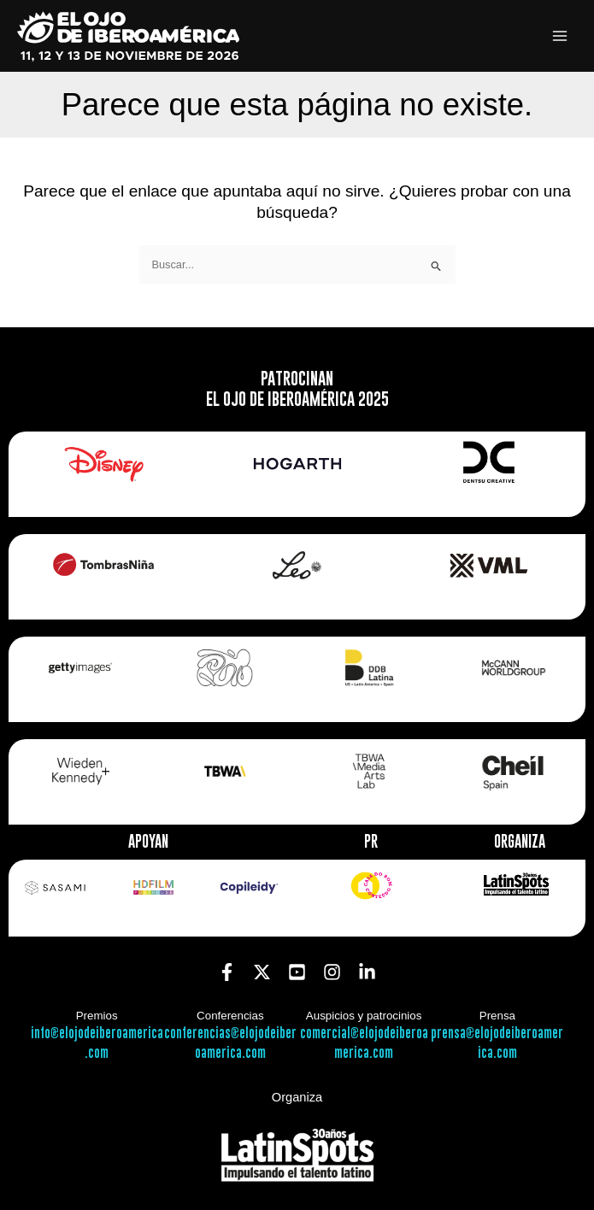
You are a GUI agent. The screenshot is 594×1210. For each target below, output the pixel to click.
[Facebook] (227, 972)
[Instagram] (332, 972)
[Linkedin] (367, 972)
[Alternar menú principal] (560, 36)
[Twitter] (262, 972)
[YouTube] (297, 972)
